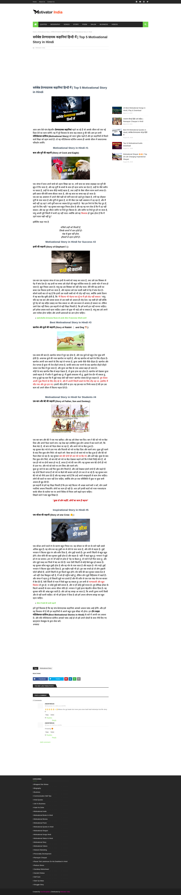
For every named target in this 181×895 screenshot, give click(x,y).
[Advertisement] (71, 69)
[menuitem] (35, 24)
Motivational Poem (40, 823)
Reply (47, 715)
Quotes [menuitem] (43, 24)
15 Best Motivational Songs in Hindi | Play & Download (134, 109)
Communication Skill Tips (42, 796)
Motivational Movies (41, 819)
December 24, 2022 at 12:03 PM (56, 706)
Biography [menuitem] (55, 24)
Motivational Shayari (41, 831)
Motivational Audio (40, 811)
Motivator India (40, 48)
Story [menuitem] (76, 24)
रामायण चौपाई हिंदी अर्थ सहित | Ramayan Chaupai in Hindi (133, 120)
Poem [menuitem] (84, 24)
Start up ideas (39, 881)
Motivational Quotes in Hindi (44, 827)
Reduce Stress (39, 865)
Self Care (37, 877)
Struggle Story (39, 884)
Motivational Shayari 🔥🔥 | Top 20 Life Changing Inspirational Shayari (135, 156)
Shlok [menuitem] (93, 24)
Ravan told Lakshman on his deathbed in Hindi (50, 861)
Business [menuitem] (104, 24)
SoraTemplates (45, 892)
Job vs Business (39, 804)
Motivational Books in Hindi (43, 815)
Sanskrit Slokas (39, 873)
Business (37, 792)
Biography (37, 788)
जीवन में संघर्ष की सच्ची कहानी (46, 603)
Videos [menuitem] (115, 24)
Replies (49, 718)
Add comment (45, 742)
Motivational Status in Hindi (43, 838)
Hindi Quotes (38, 800)
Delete (52, 715)
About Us (42, 2)
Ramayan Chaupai (40, 858)
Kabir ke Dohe (39, 807)
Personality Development (42, 854)
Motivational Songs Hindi (42, 834)
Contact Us (50, 2)
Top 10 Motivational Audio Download (133, 144)
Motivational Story (44, 32)
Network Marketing (40, 850)
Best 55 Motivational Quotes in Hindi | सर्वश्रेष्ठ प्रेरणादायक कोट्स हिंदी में (135, 132)
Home (35, 2)
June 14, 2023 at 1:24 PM (54, 725)
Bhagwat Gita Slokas (41, 784)
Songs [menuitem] (67, 24)
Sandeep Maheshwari (41, 869)
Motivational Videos (41, 846)
